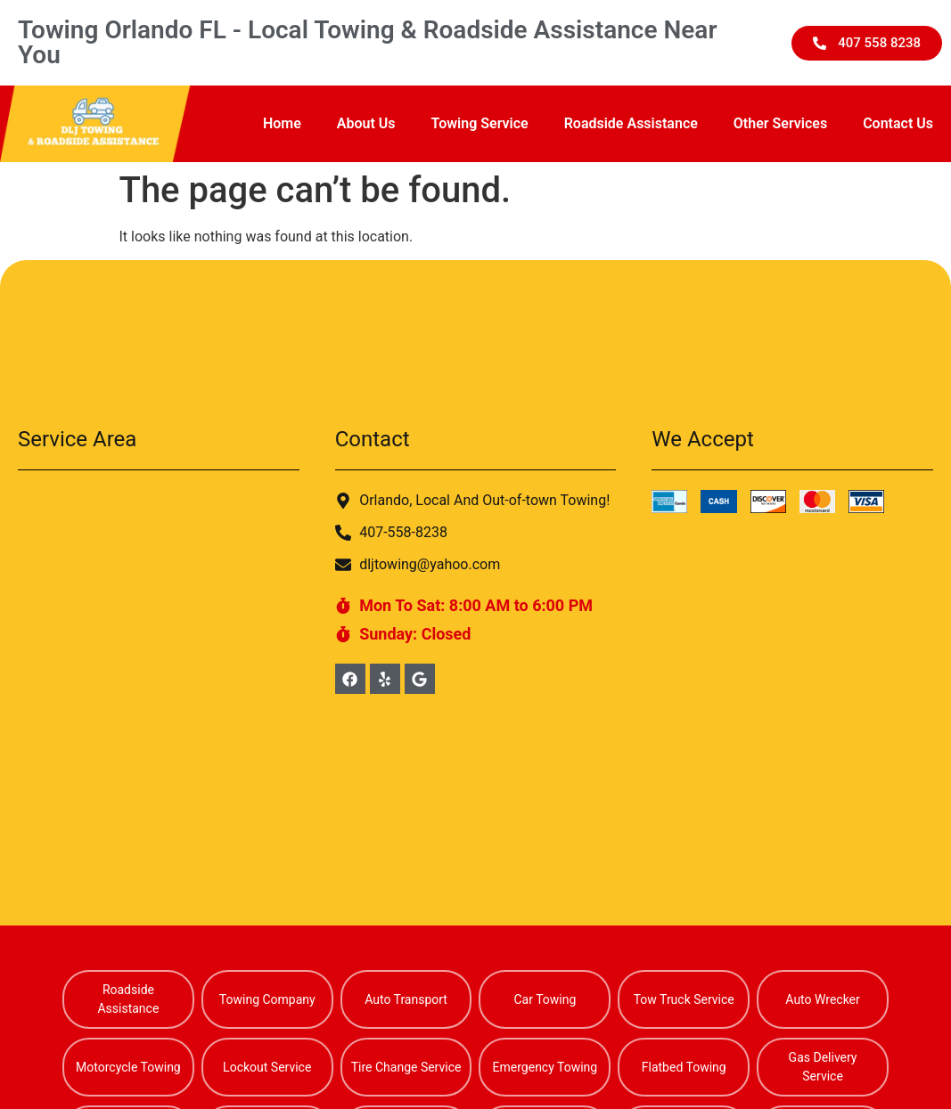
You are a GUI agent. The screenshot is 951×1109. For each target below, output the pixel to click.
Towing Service (480, 123)
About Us (366, 123)
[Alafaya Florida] (158, 623)
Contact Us (898, 123)
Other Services (780, 123)
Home (282, 123)
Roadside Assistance (631, 123)
